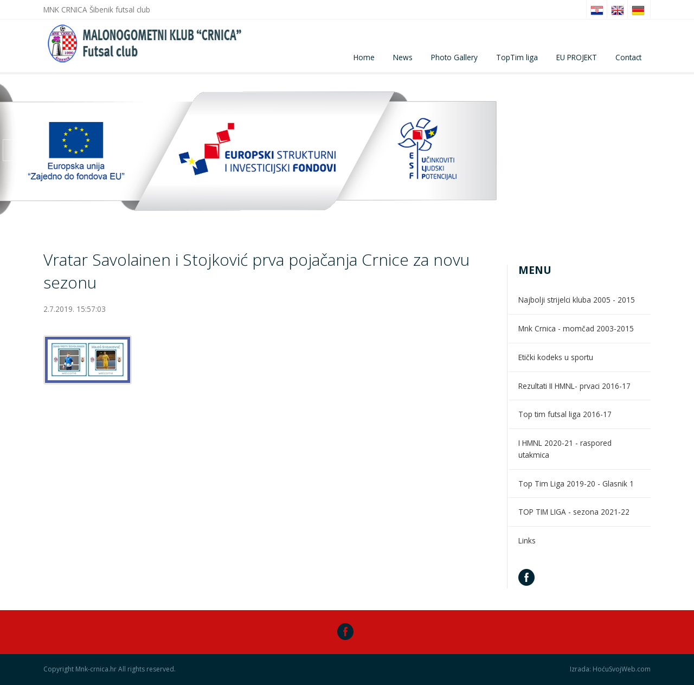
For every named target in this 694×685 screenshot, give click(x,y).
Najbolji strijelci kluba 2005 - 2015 (576, 300)
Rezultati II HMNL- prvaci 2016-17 (574, 386)
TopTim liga (517, 57)
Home (364, 57)
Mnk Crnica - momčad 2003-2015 (576, 328)
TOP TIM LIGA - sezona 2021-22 (573, 512)
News (403, 57)
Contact (628, 57)
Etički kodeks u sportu (555, 357)
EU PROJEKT (576, 57)
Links (527, 540)
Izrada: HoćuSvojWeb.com (610, 669)
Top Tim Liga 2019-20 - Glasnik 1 (576, 483)
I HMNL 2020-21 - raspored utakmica (565, 449)
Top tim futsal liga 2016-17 (565, 414)
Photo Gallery (454, 57)
